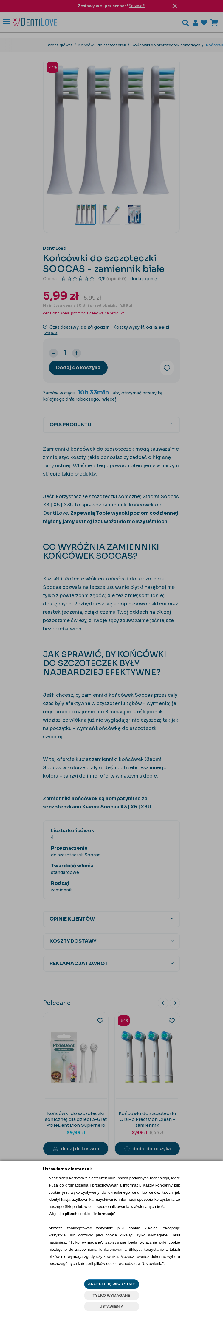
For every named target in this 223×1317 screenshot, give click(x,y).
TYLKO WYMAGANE (111, 1295)
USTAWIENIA (112, 1306)
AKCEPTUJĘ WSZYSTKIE (111, 1284)
